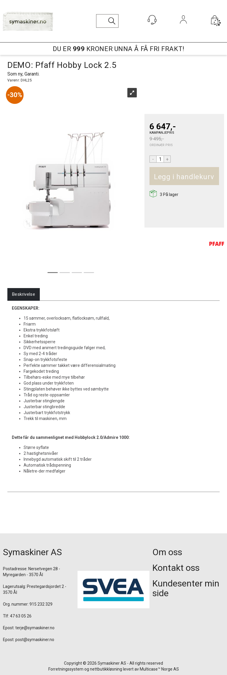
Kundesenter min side (185, 588)
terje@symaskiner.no (35, 627)
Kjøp (216, 177)
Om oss (167, 552)
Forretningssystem (65, 669)
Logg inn (183, 27)
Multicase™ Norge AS (159, 669)
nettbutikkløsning (106, 669)
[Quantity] (160, 159)
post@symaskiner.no (34, 639)
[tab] (23, 294)
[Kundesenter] (152, 20)
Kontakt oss (176, 568)
